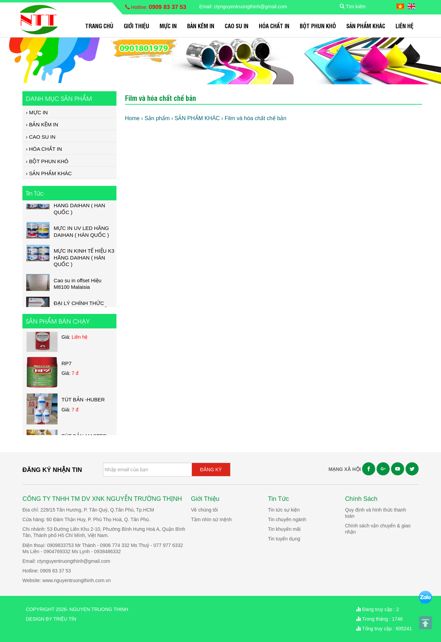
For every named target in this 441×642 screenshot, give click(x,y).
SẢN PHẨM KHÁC (365, 26)
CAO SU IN (236, 26)
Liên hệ (404, 26)
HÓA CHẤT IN (274, 26)
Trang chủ (99, 26)
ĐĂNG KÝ (211, 469)
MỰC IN (168, 26)
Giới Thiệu (136, 26)
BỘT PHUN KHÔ (318, 26)
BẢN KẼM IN (200, 26)
